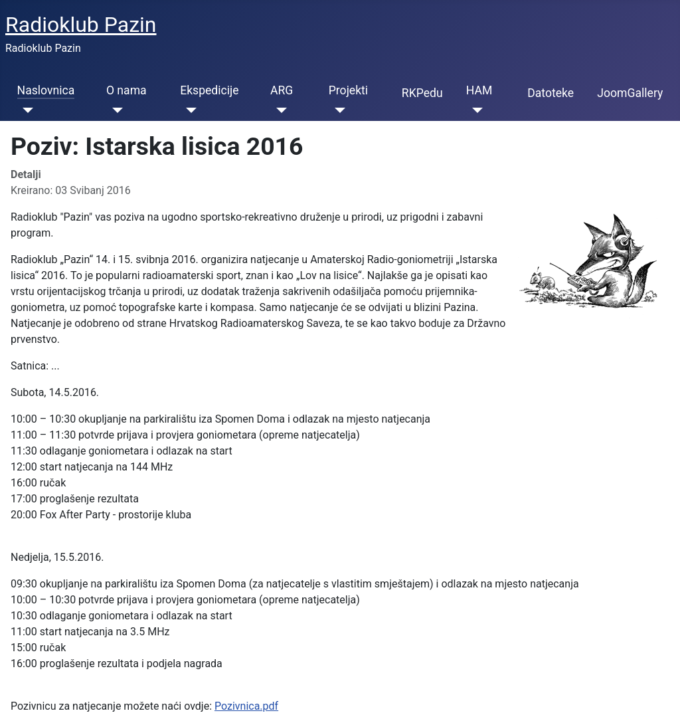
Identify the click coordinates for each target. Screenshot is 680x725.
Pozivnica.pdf (246, 706)
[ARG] (278, 110)
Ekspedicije (209, 90)
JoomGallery (630, 93)
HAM (479, 90)
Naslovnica (46, 90)
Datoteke (550, 93)
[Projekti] (337, 110)
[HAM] (474, 110)
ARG (281, 90)
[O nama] (114, 110)
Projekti (348, 90)
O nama (126, 90)
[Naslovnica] (25, 110)
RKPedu (422, 93)
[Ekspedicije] (188, 110)
